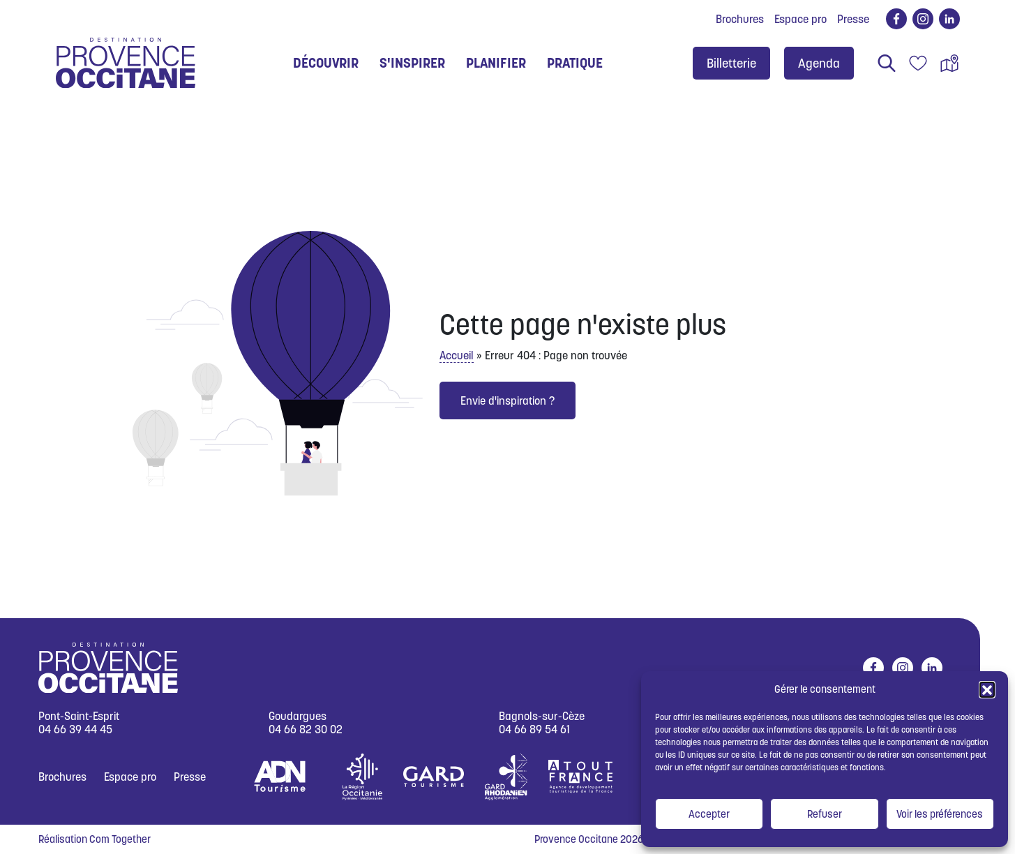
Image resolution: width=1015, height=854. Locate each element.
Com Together (120, 839)
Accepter (709, 814)
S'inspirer (412, 63)
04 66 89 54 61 (534, 729)
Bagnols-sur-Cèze (542, 716)
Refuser (824, 814)
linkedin (947, 19)
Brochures (740, 19)
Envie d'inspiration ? (507, 400)
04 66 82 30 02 (306, 729)
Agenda (819, 63)
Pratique (575, 63)
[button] (987, 689)
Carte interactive (949, 63)
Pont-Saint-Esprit (78, 716)
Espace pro (800, 19)
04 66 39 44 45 (75, 729)
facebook (894, 19)
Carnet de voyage (918, 63)
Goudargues (297, 716)
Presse (853, 19)
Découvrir (326, 63)
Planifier (496, 63)
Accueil (456, 355)
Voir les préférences (939, 814)
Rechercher (886, 63)
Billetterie (731, 63)
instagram (920, 19)
